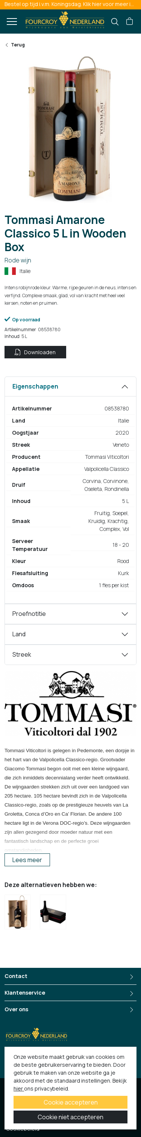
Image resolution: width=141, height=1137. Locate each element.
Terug (15, 44)
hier (19, 1088)
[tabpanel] (70, 490)
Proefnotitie (29, 613)
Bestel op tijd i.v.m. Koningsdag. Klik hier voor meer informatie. (73, 4)
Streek (21, 654)
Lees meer (27, 860)
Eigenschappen (35, 386)
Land (19, 634)
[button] (129, 21)
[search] (115, 22)
